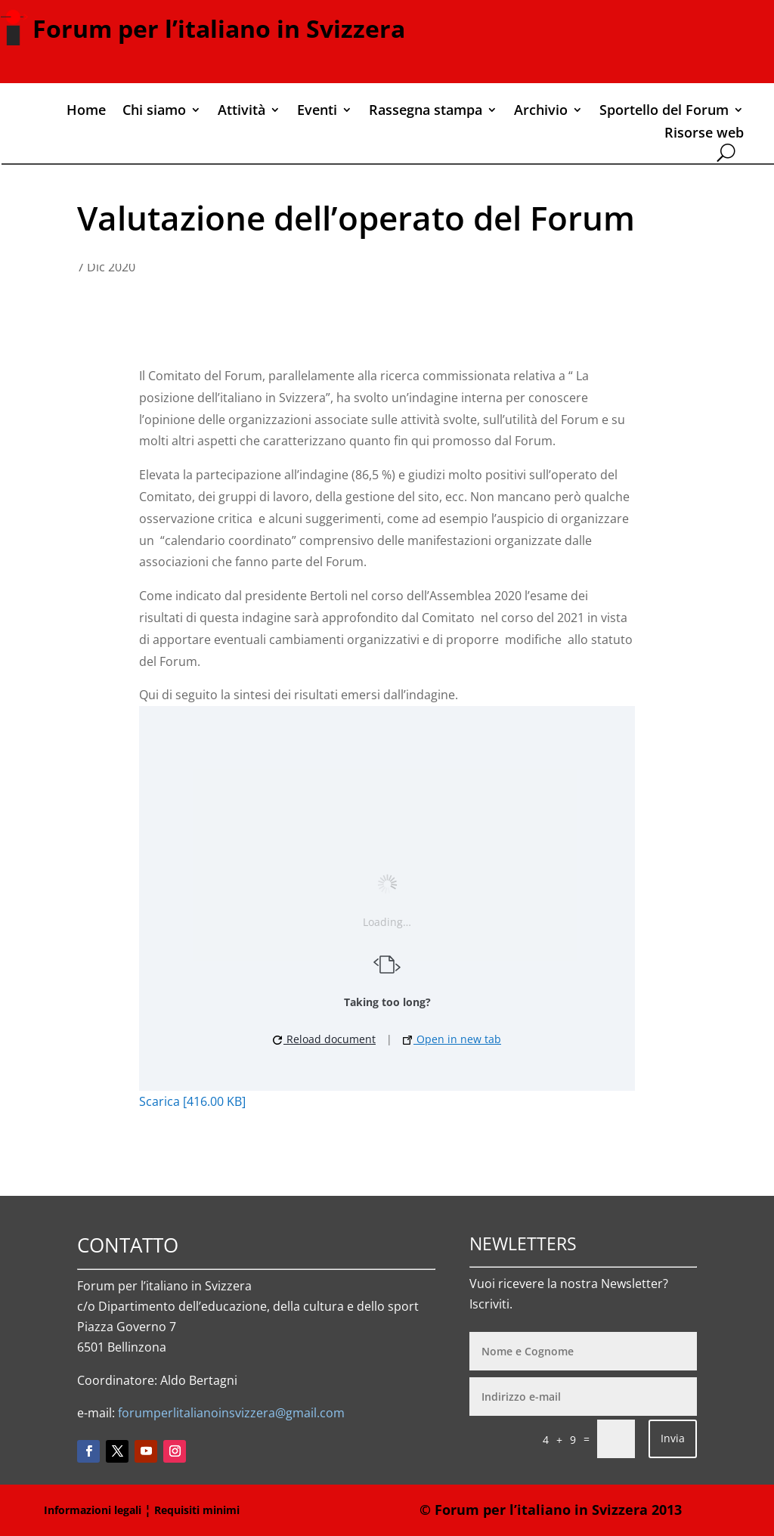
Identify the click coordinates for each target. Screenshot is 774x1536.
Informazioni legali (92, 1510)
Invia (673, 1438)
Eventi (317, 111)
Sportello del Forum (664, 111)
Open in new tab (452, 1039)
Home (86, 111)
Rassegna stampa (425, 111)
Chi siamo (154, 111)
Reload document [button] (324, 1039)
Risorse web (704, 134)
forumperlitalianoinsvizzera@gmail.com (231, 1412)
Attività (241, 111)
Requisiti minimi (197, 1510)
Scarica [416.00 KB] (192, 1101)
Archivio (541, 111)
